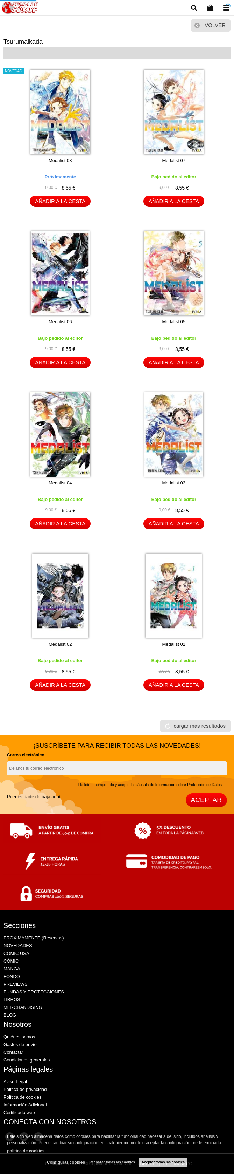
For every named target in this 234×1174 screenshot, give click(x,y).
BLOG (9, 1015)
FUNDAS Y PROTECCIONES (33, 992)
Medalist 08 (60, 160)
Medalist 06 (60, 321)
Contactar (13, 1052)
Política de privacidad (25, 1089)
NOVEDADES (17, 945)
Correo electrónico (25, 755)
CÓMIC (11, 961)
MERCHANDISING (22, 1007)
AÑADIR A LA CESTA (60, 201)
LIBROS (11, 999)
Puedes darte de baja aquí (34, 796)
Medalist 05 (173, 321)
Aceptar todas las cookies (163, 1162)
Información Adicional (25, 1104)
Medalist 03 (173, 483)
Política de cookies (22, 1097)
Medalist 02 (60, 644)
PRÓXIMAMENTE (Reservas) (33, 938)
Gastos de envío (20, 1044)
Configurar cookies (66, 1162)
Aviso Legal (15, 1081)
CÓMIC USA (16, 953)
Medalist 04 (60, 483)
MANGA (11, 968)
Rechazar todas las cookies (112, 1162)
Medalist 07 (173, 160)
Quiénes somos (19, 1036)
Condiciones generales (26, 1060)
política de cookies (25, 1150)
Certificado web (19, 1112)
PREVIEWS (15, 984)
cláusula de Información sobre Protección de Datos (178, 784)
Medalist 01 (173, 644)
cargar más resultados (200, 726)
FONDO (11, 976)
